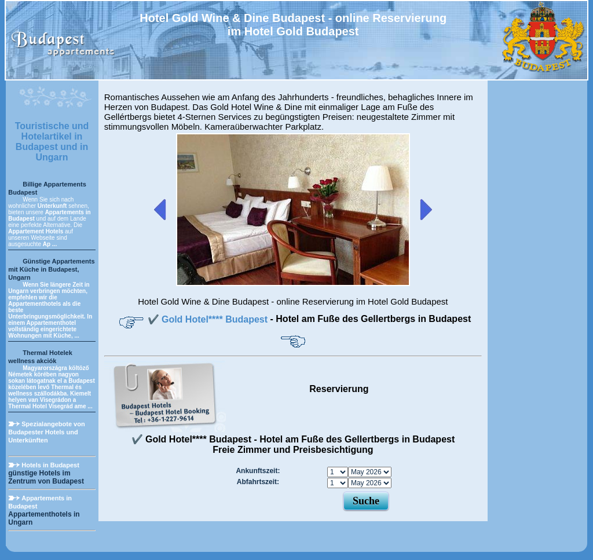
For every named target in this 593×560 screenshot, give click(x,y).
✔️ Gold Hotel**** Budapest (209, 319)
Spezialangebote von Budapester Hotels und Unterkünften (46, 432)
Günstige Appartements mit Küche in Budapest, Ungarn (51, 269)
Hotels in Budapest (50, 465)
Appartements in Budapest (40, 502)
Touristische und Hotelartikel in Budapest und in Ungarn (52, 141)
